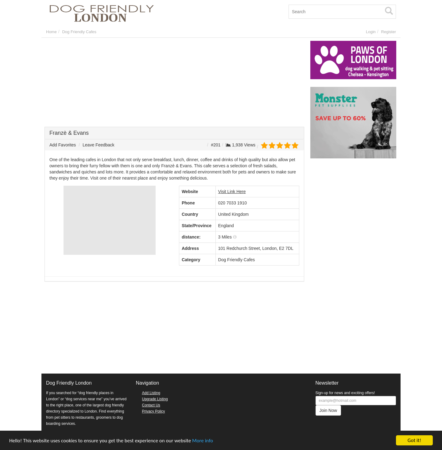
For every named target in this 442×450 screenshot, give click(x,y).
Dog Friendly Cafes (79, 31)
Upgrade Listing (155, 399)
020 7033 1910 (232, 202)
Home (51, 31)
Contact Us (151, 405)
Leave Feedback (98, 144)
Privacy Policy (153, 411)
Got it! (414, 440)
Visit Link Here (232, 191)
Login (371, 31)
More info (202, 440)
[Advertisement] (174, 84)
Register (388, 31)
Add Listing (151, 393)
